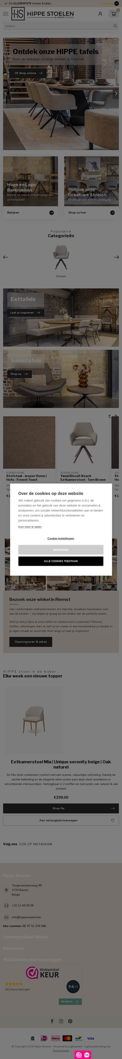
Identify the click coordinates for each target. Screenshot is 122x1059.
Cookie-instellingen (60, 538)
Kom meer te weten (30, 526)
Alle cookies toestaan (60, 561)
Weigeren (61, 549)
